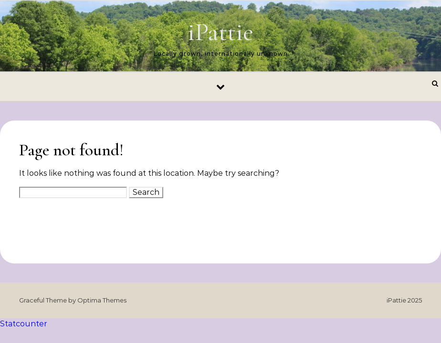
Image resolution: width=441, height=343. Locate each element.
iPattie (220, 31)
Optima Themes (101, 300)
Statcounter (23, 323)
